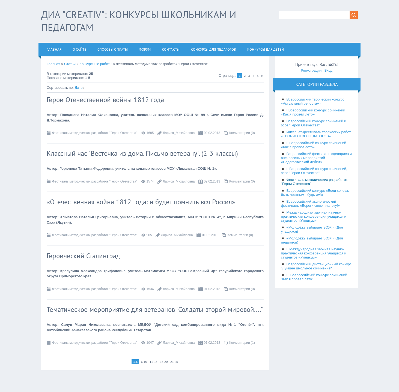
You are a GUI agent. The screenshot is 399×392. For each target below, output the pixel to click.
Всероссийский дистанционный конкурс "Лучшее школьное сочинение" (316, 266)
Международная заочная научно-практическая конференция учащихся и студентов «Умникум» (313, 216)
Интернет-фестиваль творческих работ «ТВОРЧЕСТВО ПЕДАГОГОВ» (316, 134)
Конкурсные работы (96, 64)
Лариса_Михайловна (179, 133)
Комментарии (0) (242, 133)
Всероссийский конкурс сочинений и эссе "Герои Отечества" (313, 123)
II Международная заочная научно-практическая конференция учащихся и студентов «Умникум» (313, 253)
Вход (328, 70)
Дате (79, 88)
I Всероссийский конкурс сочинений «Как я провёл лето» (313, 112)
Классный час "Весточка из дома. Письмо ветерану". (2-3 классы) (142, 153)
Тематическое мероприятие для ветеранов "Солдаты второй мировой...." (155, 309)
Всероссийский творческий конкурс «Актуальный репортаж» (312, 101)
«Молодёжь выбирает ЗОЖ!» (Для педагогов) (312, 240)
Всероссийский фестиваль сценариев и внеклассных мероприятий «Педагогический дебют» (316, 158)
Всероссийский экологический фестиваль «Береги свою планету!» (310, 203)
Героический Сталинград (83, 255)
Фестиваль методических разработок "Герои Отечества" (94, 133)
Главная (53, 64)
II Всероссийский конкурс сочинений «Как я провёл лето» (313, 145)
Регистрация (311, 70)
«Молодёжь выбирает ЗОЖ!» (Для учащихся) (312, 229)
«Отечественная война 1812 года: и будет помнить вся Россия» (141, 201)
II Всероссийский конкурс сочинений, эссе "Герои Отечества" (314, 171)
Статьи (70, 64)
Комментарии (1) (242, 343)
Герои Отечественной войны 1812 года (105, 99)
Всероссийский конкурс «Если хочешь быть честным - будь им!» (315, 193)
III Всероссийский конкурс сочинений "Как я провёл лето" (314, 277)
